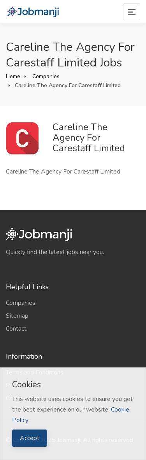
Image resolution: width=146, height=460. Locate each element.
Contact (16, 328)
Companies (45, 76)
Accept (29, 438)
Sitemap (17, 315)
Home (13, 76)
